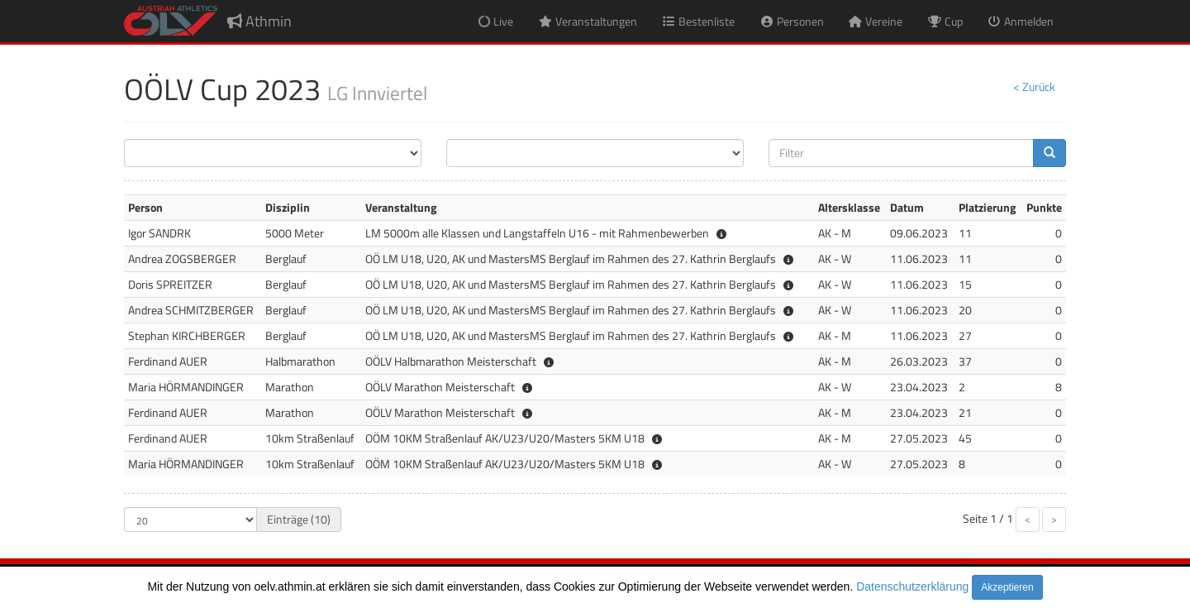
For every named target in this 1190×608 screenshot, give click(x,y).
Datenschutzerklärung (912, 586)
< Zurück (1034, 86)
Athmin (259, 21)
